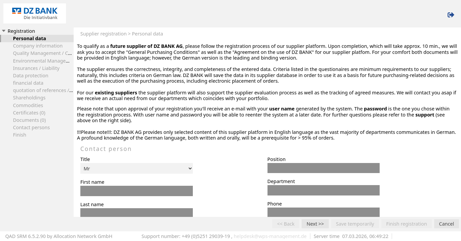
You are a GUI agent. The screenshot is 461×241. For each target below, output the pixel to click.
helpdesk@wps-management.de (270, 236)
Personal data (29, 38)
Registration (18, 31)
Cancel (446, 224)
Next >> (315, 224)
